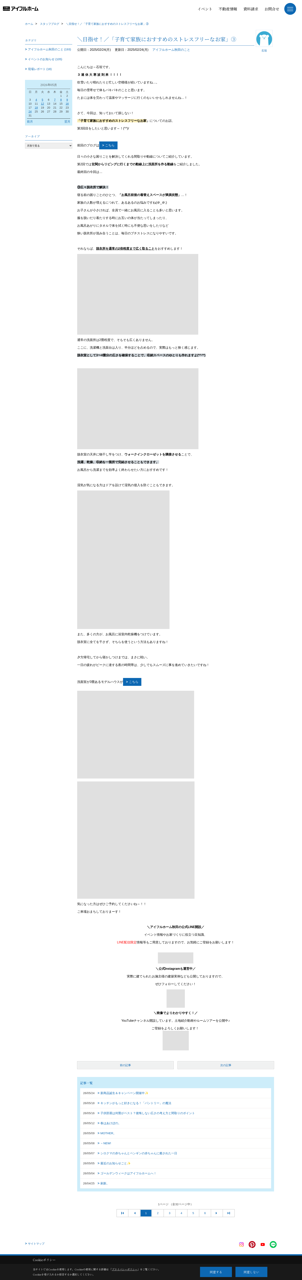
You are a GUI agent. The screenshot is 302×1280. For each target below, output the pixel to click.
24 (30, 111)
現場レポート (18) (40, 69)
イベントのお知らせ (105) (45, 59)
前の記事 (125, 1065)
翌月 (67, 121)
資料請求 (250, 8)
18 (36, 107)
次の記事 (225, 1065)
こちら (110, 145)
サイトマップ (36, 1243)
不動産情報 (228, 8)
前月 (30, 121)
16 (67, 103)
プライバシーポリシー (124, 1269)
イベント (204, 8)
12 (42, 103)
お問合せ (271, 8)
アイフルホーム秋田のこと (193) (49, 49)
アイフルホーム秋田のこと (171, 49)
